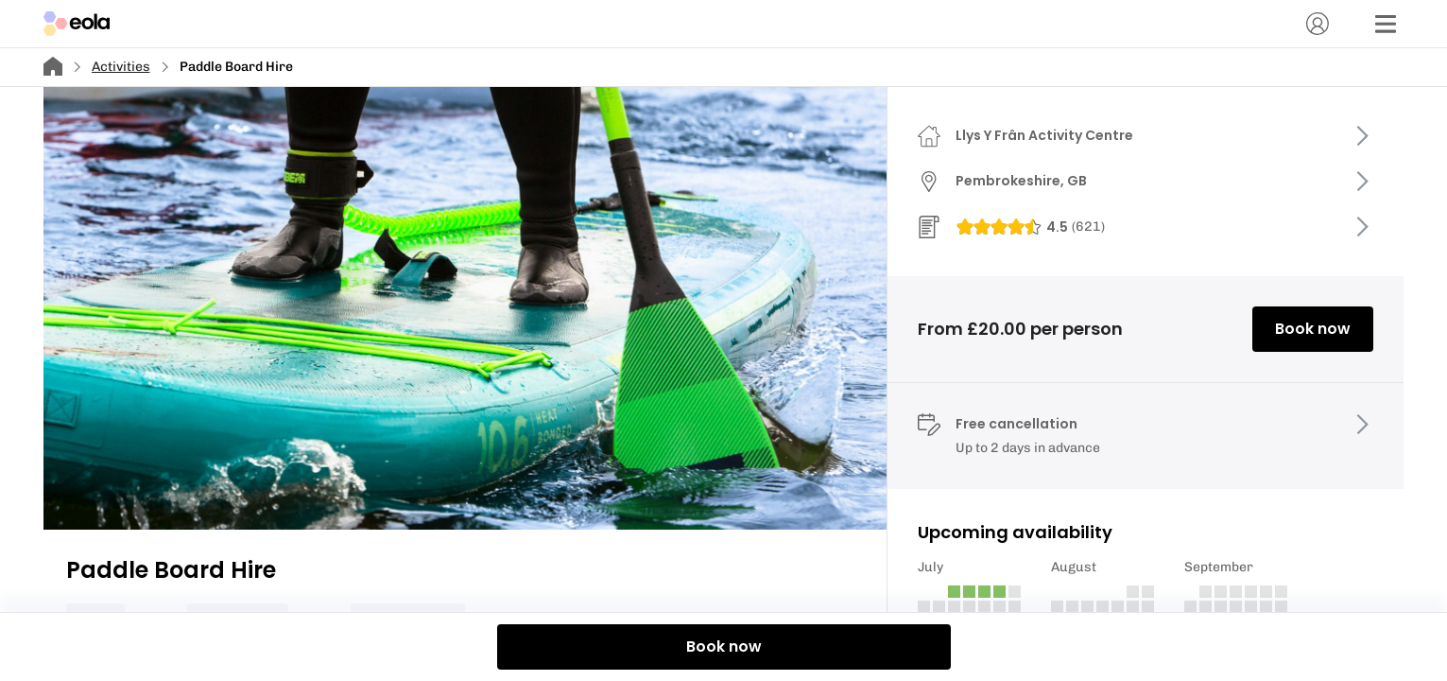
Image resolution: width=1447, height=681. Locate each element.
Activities (121, 67)
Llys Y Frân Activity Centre (1044, 135)
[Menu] (1385, 24)
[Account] (1317, 24)
